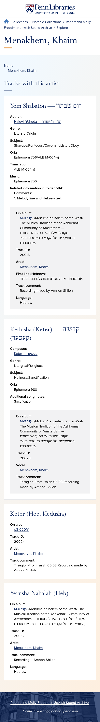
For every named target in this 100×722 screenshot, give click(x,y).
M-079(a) (26, 218)
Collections (19, 22)
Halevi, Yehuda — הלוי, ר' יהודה (37, 121)
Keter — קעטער (25, 353)
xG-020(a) (21, 529)
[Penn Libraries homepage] (50, 10)
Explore (62, 28)
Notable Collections (46, 22)
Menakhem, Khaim (34, 267)
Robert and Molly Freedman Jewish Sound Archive (49, 702)
